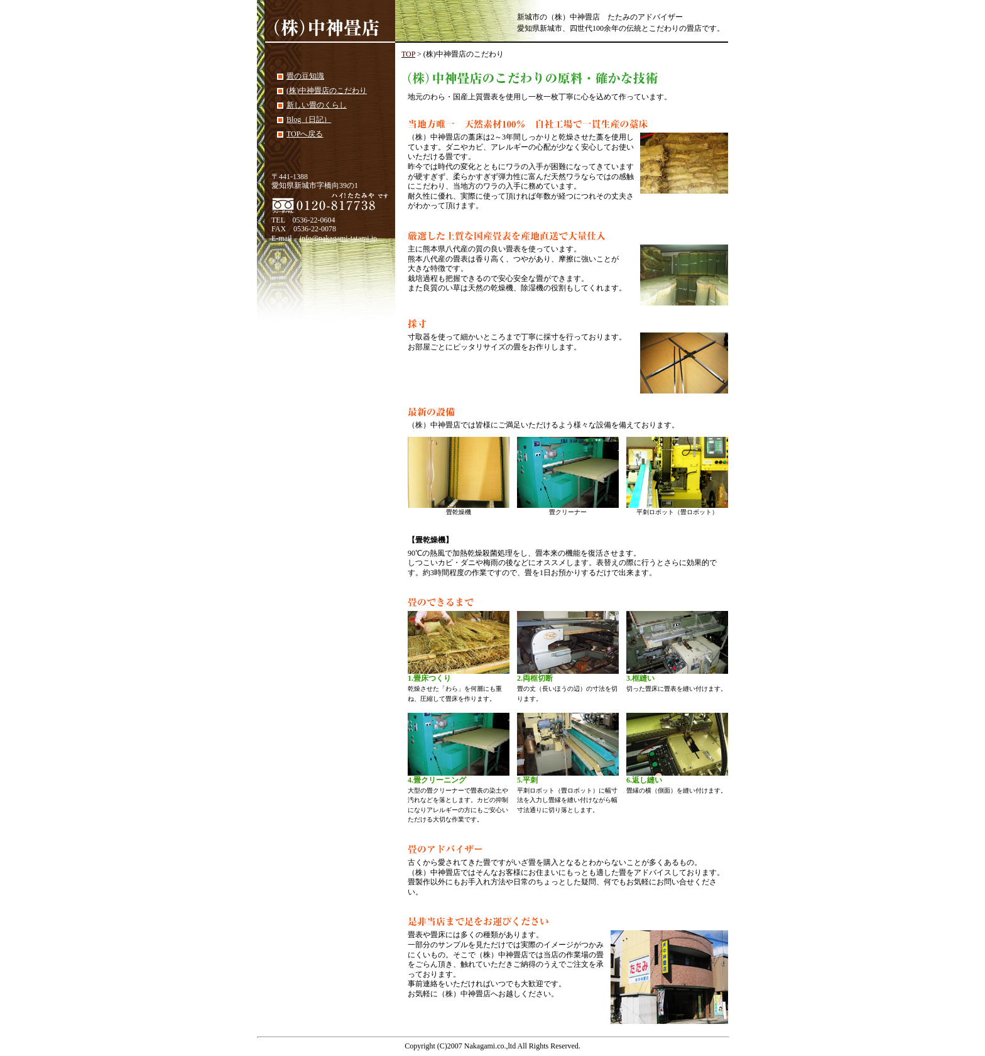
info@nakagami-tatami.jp (338, 238)
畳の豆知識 (305, 76)
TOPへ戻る (304, 133)
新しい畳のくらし (316, 105)
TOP (408, 54)
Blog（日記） (308, 119)
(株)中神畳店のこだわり (326, 90)
